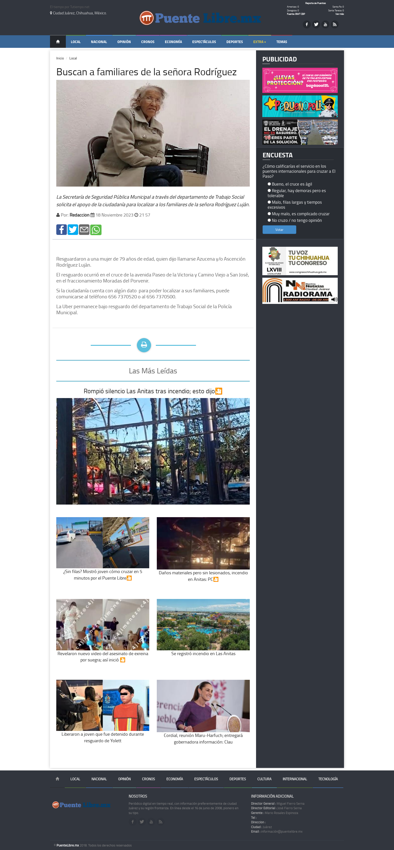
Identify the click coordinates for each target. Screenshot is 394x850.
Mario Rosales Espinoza (274, 812)
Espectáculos (204, 41)
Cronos (148, 41)
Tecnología (328, 778)
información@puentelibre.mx (277, 831)
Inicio (60, 58)
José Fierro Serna (276, 808)
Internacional (295, 778)
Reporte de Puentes (315, 3)
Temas (281, 41)
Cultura (264, 778)
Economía (173, 41)
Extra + (259, 41)
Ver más (339, 14)
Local (76, 41)
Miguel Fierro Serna (278, 803)
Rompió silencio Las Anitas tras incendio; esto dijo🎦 (153, 390)
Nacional (99, 41)
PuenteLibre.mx (68, 845)
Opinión (124, 41)
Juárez (261, 827)
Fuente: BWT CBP (296, 14)
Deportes (234, 41)
